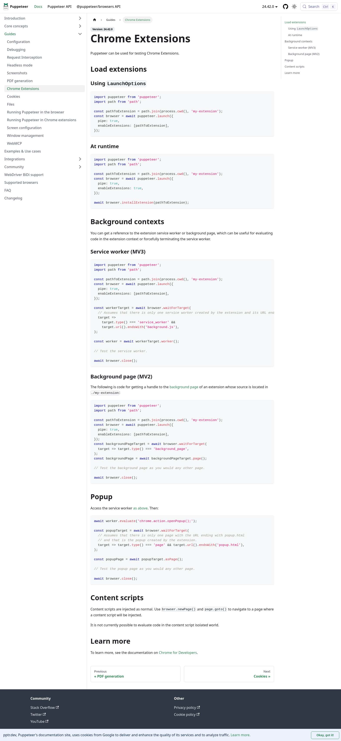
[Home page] (94, 20)
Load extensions (295, 22)
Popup (289, 60)
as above (140, 508)
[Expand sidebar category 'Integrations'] (80, 159)
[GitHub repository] (285, 6)
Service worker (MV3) (302, 48)
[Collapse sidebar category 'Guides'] (80, 33)
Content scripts (294, 66)
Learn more (292, 73)
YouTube (39, 721)
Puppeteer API (59, 6)
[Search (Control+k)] (319, 6)
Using (303, 29)
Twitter (38, 714)
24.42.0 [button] (268, 6)
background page (184, 387)
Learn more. (240, 735)
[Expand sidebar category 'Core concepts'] (80, 26)
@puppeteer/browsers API (98, 6)
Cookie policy (186, 714)
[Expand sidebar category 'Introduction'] (80, 18)
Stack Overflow (44, 707)
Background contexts (298, 41)
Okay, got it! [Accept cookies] (325, 735)
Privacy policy (187, 707)
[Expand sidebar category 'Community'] (80, 166)
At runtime (295, 35)
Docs (38, 6)
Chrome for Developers (178, 652)
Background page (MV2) (303, 54)
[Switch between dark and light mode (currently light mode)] (294, 6)
